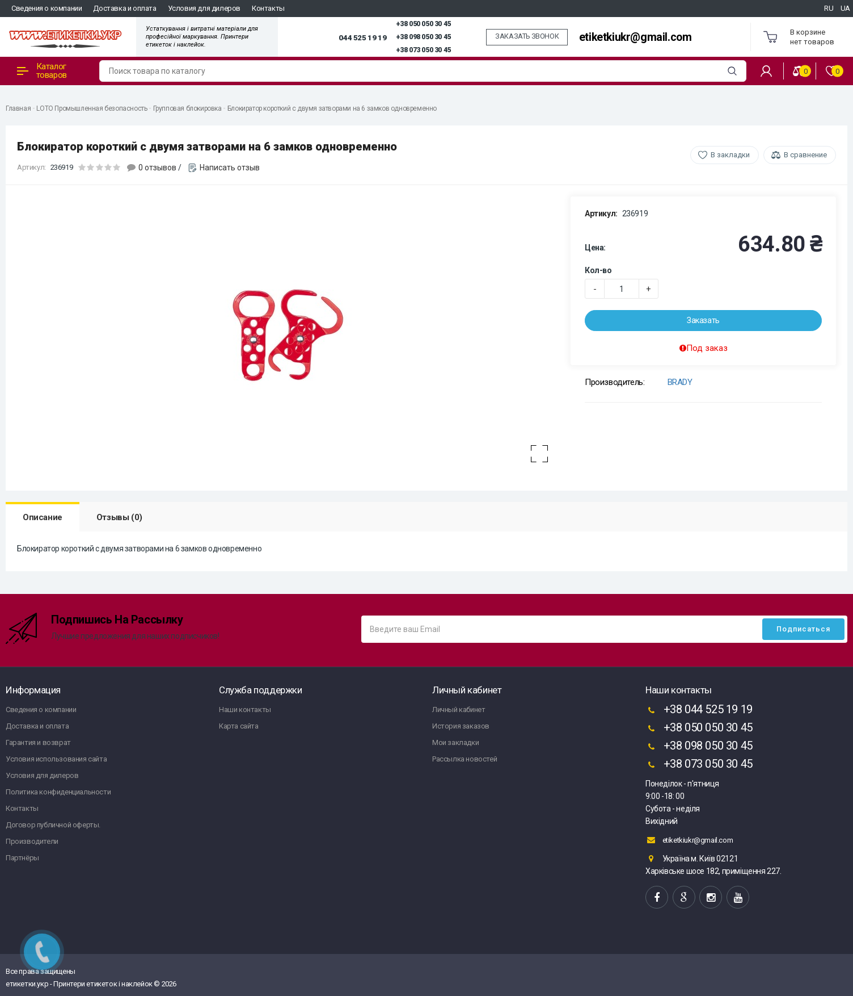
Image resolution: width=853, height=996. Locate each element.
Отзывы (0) (119, 517)
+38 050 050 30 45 (423, 24)
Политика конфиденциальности (58, 792)
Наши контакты (245, 709)
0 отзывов (157, 167)
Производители (32, 841)
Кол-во (598, 270)
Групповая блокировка (187, 108)
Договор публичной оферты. (53, 825)
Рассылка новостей (464, 759)
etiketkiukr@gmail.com (635, 37)
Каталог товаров (42, 70)
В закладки (730, 154)
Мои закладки (455, 742)
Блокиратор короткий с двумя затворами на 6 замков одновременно (332, 108)
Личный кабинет (458, 709)
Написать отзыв (230, 167)
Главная (18, 108)
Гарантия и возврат (38, 742)
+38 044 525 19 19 (699, 710)
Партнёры (22, 857)
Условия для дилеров (204, 8)
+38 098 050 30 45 (423, 37)
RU (828, 8)
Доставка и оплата (124, 8)
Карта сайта (239, 726)
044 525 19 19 (362, 37)
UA (845, 8)
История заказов (460, 726)
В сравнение (805, 154)
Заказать (703, 320)
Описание (42, 517)
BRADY (680, 382)
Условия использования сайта (56, 759)
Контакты (268, 8)
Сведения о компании (46, 8)
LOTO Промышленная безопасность (91, 108)
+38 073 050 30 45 (423, 50)
